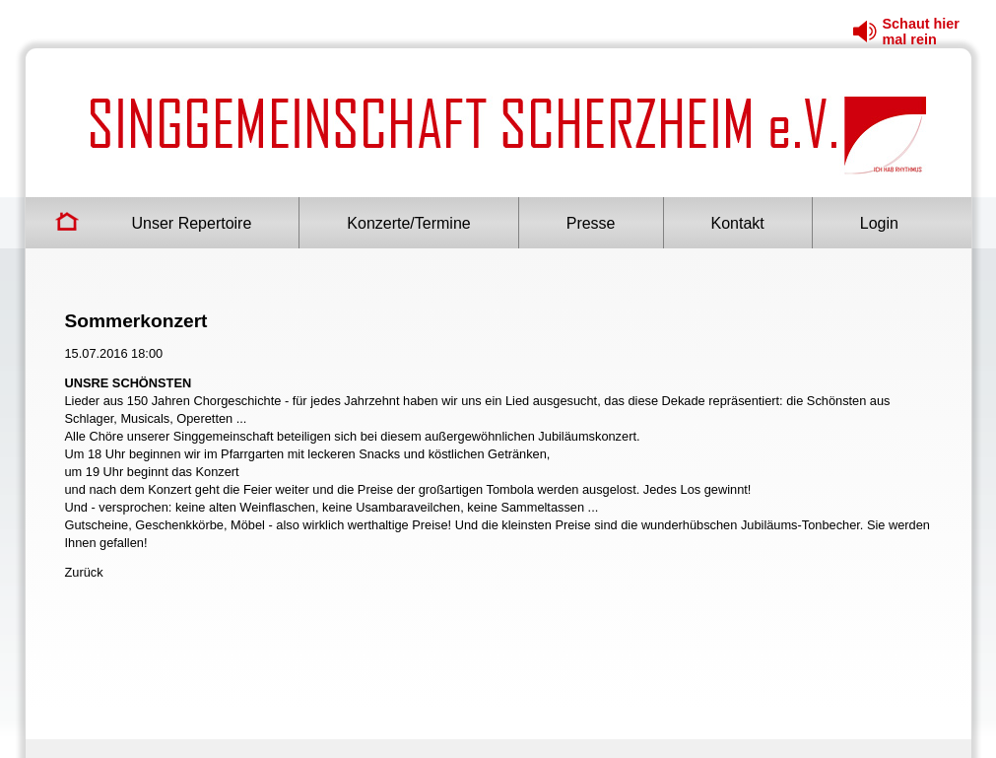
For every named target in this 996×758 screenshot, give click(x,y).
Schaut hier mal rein (921, 31)
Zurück (84, 572)
